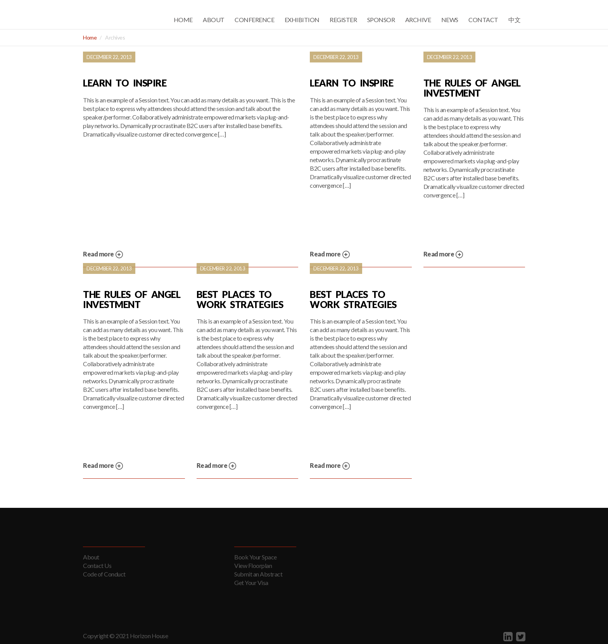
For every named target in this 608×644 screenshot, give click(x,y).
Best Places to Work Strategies (240, 299)
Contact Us (97, 565)
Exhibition (302, 19)
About (214, 19)
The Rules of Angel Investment (472, 88)
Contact (483, 19)
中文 (514, 19)
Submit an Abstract (258, 574)
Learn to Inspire (124, 83)
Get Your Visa (251, 582)
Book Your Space (255, 557)
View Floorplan (253, 565)
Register (343, 19)
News (449, 19)
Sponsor (381, 19)
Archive (418, 19)
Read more (103, 254)
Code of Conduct (104, 574)
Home (183, 19)
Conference (254, 19)
